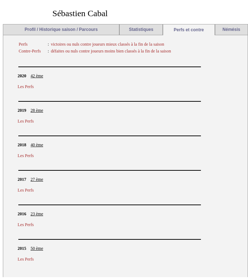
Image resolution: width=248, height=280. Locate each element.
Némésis (231, 29)
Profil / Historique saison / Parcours (61, 29)
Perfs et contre (189, 29)
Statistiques (141, 29)
